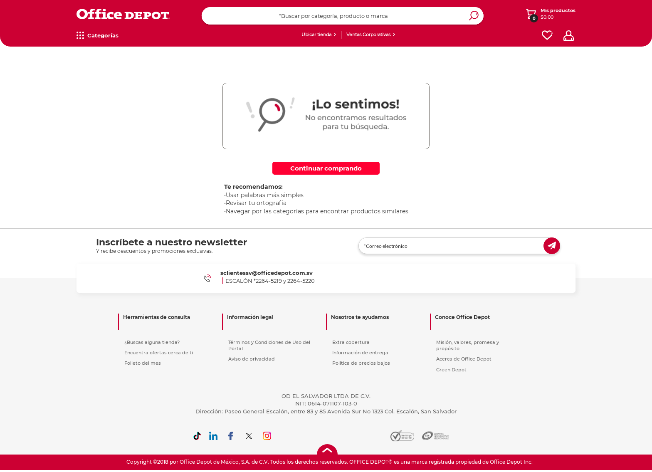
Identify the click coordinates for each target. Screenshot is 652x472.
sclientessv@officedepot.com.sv (266, 272)
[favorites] (547, 35)
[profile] (568, 35)
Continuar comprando (326, 168)
